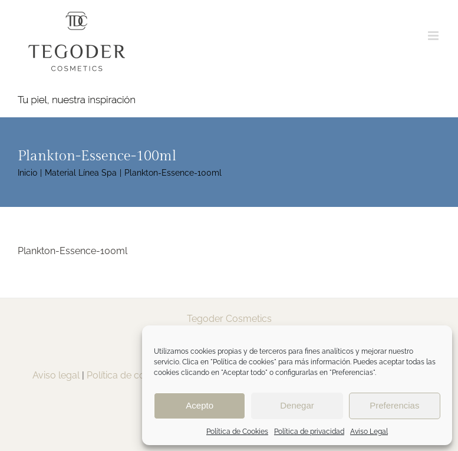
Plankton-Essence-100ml (72, 250)
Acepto (199, 405)
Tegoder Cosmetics (229, 318)
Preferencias (394, 405)
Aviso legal (56, 375)
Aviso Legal (369, 431)
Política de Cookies (237, 431)
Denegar (297, 405)
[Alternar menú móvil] (434, 35)
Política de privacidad (309, 431)
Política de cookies (127, 375)
